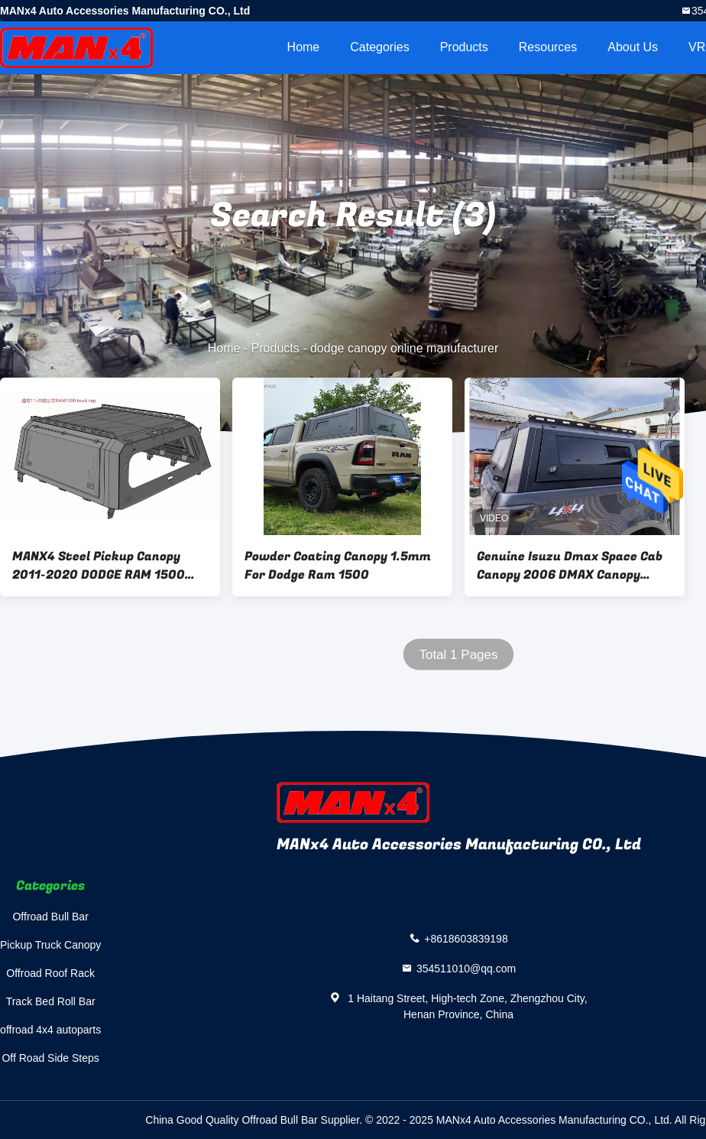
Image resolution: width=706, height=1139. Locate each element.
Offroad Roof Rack (50, 973)
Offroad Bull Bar (50, 916)
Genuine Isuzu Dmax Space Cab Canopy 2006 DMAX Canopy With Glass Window (569, 565)
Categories (379, 47)
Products (464, 47)
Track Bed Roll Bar (51, 1001)
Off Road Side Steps (50, 1058)
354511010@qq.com (466, 968)
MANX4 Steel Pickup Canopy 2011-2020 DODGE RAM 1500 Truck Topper (98, 565)
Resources (548, 47)
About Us (632, 47)
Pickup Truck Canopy (50, 945)
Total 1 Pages (458, 654)
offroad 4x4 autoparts (50, 1030)
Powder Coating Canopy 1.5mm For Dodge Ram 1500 (338, 565)
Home (303, 47)
